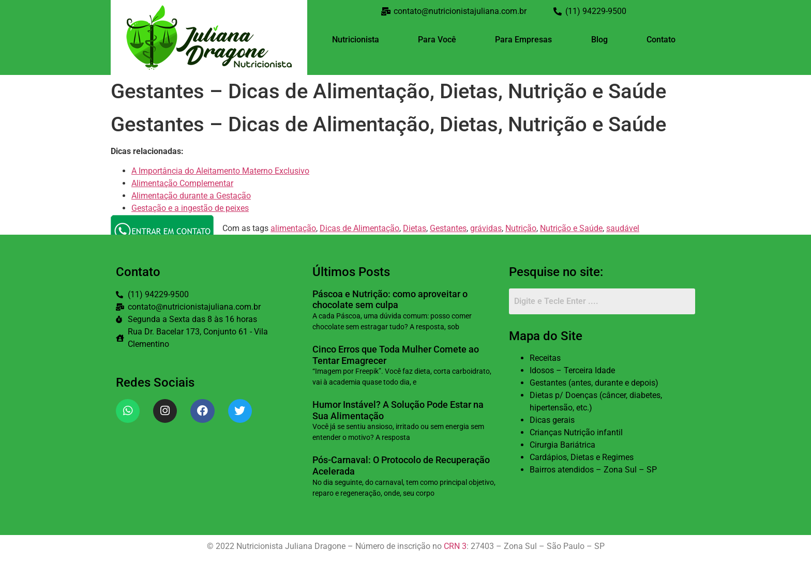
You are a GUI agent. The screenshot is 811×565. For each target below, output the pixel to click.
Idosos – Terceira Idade (572, 370)
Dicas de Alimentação (359, 228)
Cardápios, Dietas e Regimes (582, 457)
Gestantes (448, 228)
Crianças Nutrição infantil (576, 432)
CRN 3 (455, 546)
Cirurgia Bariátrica (562, 445)
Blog (599, 39)
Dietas (414, 228)
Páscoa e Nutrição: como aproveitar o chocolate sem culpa (390, 299)
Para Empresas (523, 39)
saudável (622, 228)
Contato (661, 39)
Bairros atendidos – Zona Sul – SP (593, 470)
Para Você (437, 39)
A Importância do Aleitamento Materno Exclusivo (220, 171)
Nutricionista (355, 39)
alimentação (293, 228)
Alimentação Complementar (182, 183)
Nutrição (520, 228)
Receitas (545, 358)
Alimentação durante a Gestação (191, 196)
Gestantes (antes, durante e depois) (594, 383)
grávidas (486, 228)
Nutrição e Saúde (571, 228)
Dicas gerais (552, 420)
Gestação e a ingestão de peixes (190, 208)
